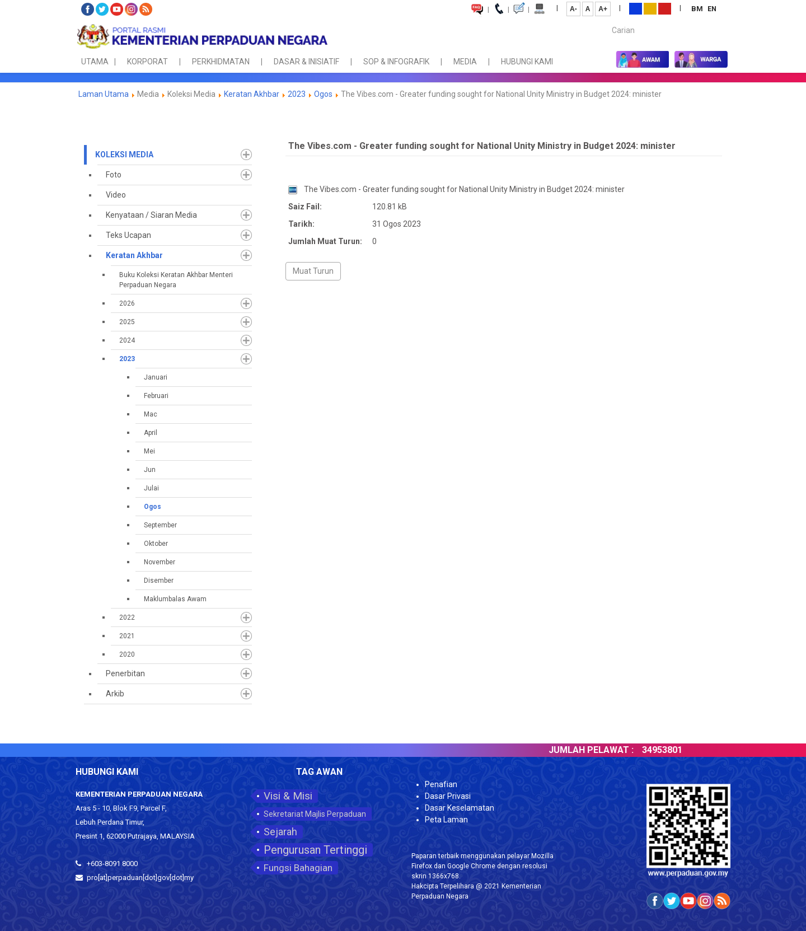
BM (698, 8)
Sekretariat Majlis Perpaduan (315, 814)
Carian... (606, 20)
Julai (151, 488)
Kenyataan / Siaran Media (151, 214)
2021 (127, 636)
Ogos (323, 94)
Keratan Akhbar (252, 94)
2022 (127, 617)
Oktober (156, 544)
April (150, 433)
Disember (159, 580)
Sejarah (280, 832)
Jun (150, 470)
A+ (602, 9)
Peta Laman (446, 819)
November (159, 562)
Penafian (441, 784)
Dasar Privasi (448, 796)
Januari (155, 377)
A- (573, 9)
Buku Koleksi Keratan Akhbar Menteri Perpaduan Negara (176, 280)
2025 (127, 322)
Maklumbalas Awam (175, 599)
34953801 (676, 750)
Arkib (115, 693)
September (160, 525)
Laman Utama (103, 94)
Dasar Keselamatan (459, 807)
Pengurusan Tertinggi (315, 850)
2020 (127, 654)
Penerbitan (125, 673)
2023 (297, 94)
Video (116, 194)
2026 (127, 303)
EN (711, 8)
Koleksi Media (124, 154)
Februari (156, 396)
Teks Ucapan (128, 235)
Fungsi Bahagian (298, 867)
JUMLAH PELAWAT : (605, 750)
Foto (113, 174)
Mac (150, 414)
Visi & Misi (288, 795)
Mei (149, 451)
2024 (127, 340)
